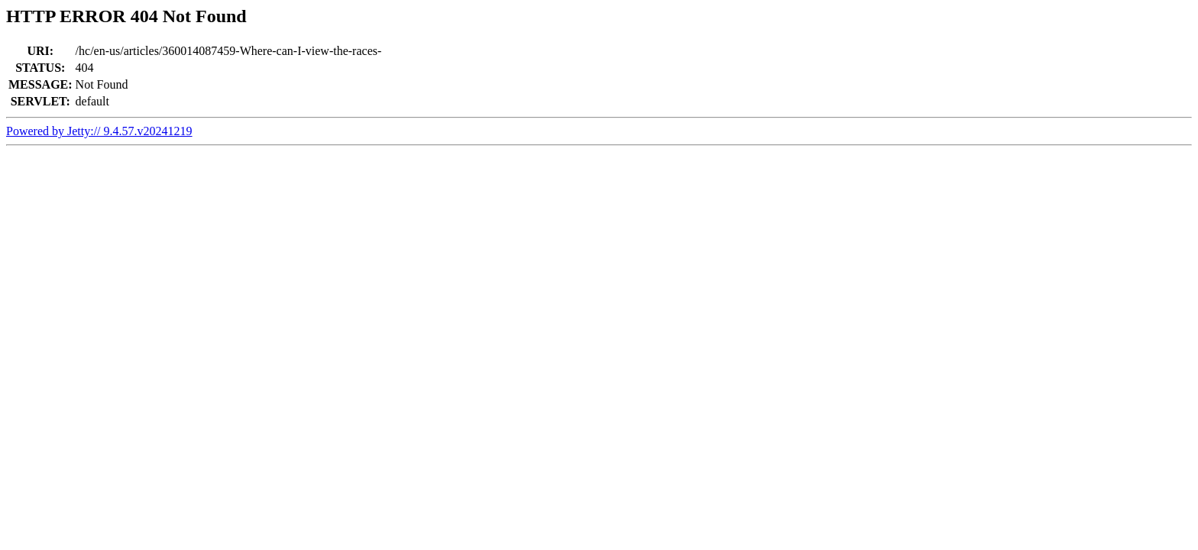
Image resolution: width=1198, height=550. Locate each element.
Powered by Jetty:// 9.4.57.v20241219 (99, 131)
